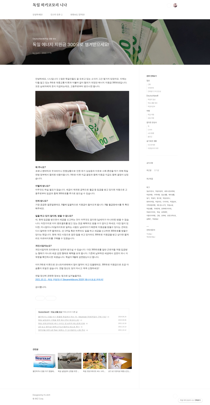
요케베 (163, 216)
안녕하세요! (38, 14)
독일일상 (155, 219)
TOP (175, 396)
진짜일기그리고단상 (154, 91)
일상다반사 (150, 191)
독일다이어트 (151, 212)
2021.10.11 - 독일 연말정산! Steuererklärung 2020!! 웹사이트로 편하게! (69, 279)
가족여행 (157, 195)
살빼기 (149, 219)
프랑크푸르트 (171, 216)
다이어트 (166, 202)
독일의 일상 (151, 100)
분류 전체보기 (152, 76)
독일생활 (149, 209)
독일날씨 (173, 202)
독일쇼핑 (170, 205)
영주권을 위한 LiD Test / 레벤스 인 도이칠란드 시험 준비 (61, 330)
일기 (148, 198)
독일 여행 (151, 115)
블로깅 (150, 137)
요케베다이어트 (166, 209)
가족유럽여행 (151, 205)
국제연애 (151, 88)
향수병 (159, 198)
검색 (169, 5)
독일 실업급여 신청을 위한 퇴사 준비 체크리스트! (58, 320)
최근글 (149, 170)
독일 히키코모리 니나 (50, 5)
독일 (158, 212)
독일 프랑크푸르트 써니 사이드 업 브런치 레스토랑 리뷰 (61, 323)
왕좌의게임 (150, 202)
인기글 (156, 170)
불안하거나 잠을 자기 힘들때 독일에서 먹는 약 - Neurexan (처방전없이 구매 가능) (72, 317)
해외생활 (172, 195)
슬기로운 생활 (152, 141)
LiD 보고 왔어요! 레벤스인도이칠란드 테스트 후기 (59, 327)
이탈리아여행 (151, 216)
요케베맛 (164, 212)
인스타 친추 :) (56, 14)
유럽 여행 (151, 118)
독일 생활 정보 (56, 312)
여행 (148, 111)
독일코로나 (166, 198)
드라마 (150, 130)
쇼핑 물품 (151, 133)
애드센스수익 (161, 205)
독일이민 (158, 202)
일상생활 (164, 195)
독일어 (153, 198)
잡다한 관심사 (152, 122)
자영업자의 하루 (153, 148)
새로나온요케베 (169, 191)
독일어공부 (151, 106)
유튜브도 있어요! (77, 14)
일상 (148, 81)
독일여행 (149, 195)
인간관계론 (151, 145)
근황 (149, 84)
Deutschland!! (43, 312)
